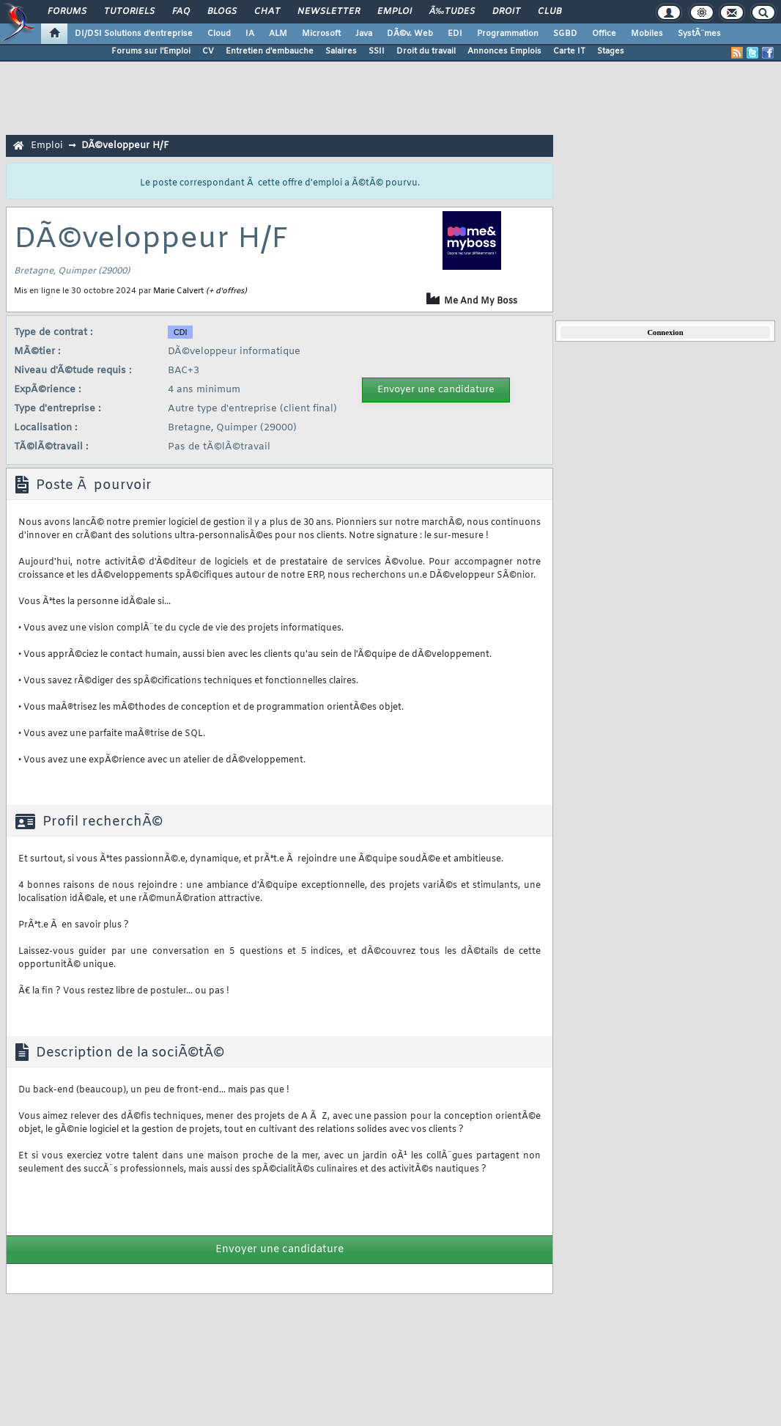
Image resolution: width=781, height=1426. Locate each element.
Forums (67, 12)
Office (604, 34)
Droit (506, 12)
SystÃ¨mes (699, 34)
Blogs (222, 12)
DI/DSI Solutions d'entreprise (134, 34)
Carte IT (569, 51)
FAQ (181, 12)
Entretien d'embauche (270, 51)
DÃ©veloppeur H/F (125, 145)
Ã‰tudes (452, 12)
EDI (455, 34)
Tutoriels (129, 12)
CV (208, 51)
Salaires (341, 51)
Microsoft (321, 34)
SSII (377, 51)
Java (363, 34)
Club (549, 12)
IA (249, 34)
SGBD (565, 34)
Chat (267, 12)
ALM (278, 34)
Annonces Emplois (504, 51)
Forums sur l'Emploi (150, 51)
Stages (610, 51)
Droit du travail (426, 51)
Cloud (219, 34)
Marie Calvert (178, 291)
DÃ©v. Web (410, 34)
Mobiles (647, 34)
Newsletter (328, 12)
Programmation (507, 34)
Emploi (394, 12)
